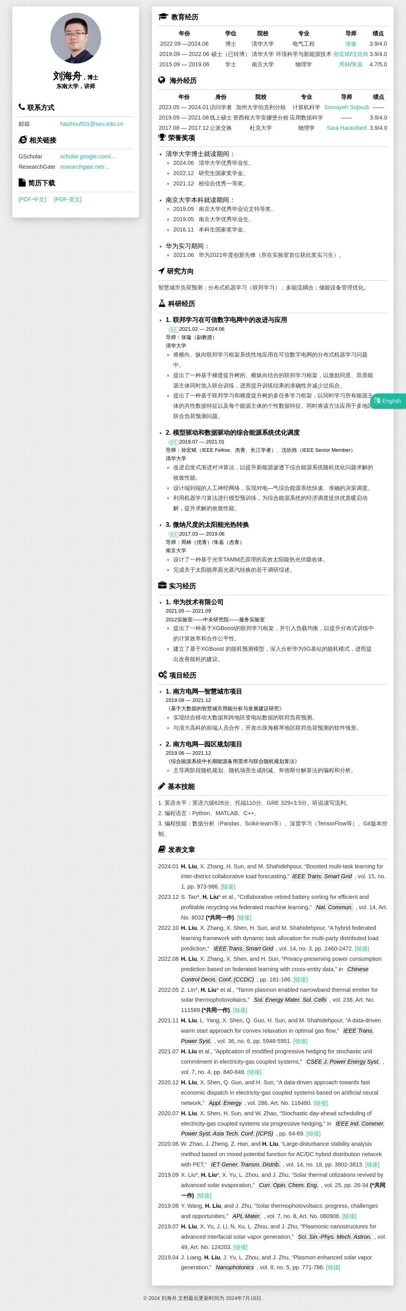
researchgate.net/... (84, 167)
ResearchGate (37, 167)
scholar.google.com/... (88, 156)
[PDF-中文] (32, 199)
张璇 (350, 43)
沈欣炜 (360, 54)
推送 (173, 330)
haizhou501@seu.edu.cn (91, 124)
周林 (344, 64)
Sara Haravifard (347, 128)
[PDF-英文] (68, 199)
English (387, 400)
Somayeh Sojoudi (346, 107)
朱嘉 (357, 64)
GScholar (30, 156)
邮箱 (24, 124)
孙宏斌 (341, 54)
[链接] (228, 886)
